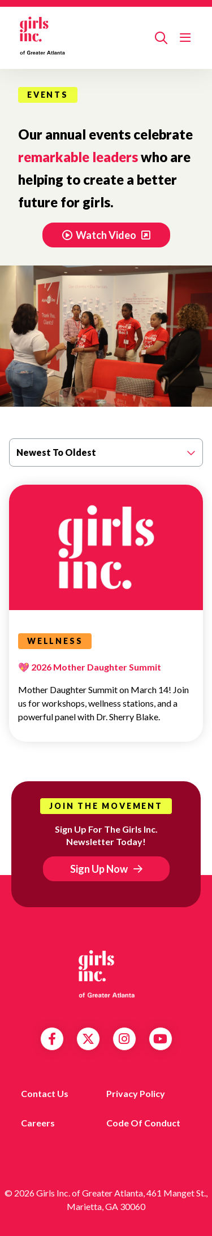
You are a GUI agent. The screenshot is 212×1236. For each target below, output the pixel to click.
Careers (38, 1122)
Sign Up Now (99, 869)
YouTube (160, 1039)
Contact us (44, 1093)
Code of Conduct (143, 1122)
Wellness (55, 641)
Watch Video (100, 235)
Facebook (52, 1039)
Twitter (88, 1039)
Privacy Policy (135, 1093)
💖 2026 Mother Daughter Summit (89, 666)
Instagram (124, 1039)
